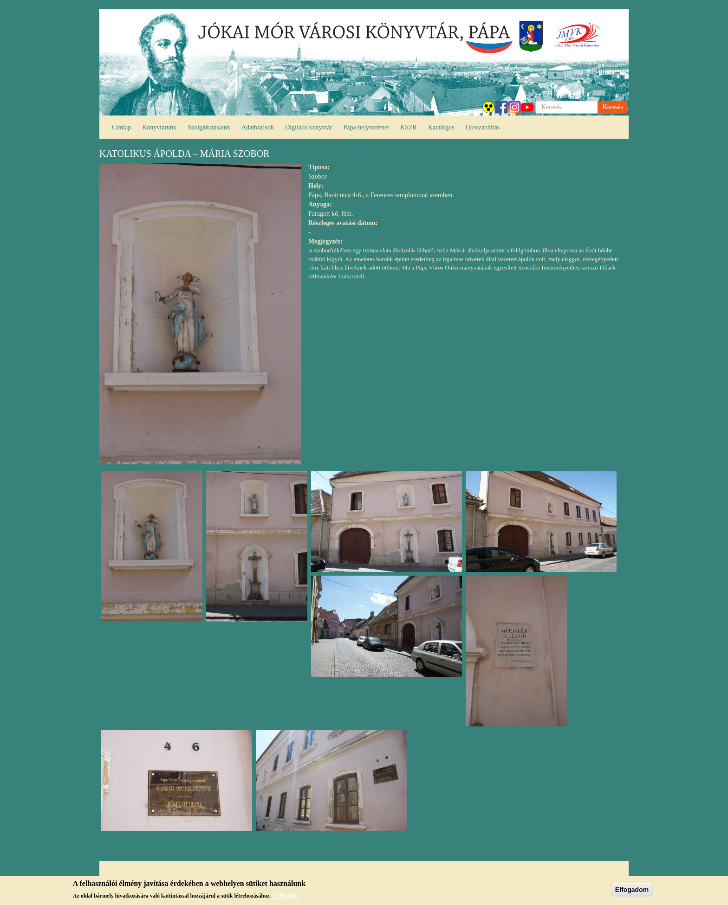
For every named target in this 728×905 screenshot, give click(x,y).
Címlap (121, 127)
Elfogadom (632, 891)
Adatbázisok (257, 127)
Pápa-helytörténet (366, 127)
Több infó (286, 897)
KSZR (408, 127)
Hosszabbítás (483, 127)
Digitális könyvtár (308, 127)
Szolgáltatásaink (209, 127)
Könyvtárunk (159, 127)
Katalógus (441, 127)
